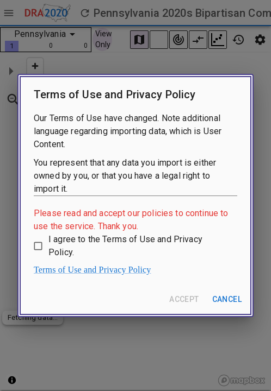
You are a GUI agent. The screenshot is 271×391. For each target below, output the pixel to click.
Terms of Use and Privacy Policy (92, 269)
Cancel (227, 299)
